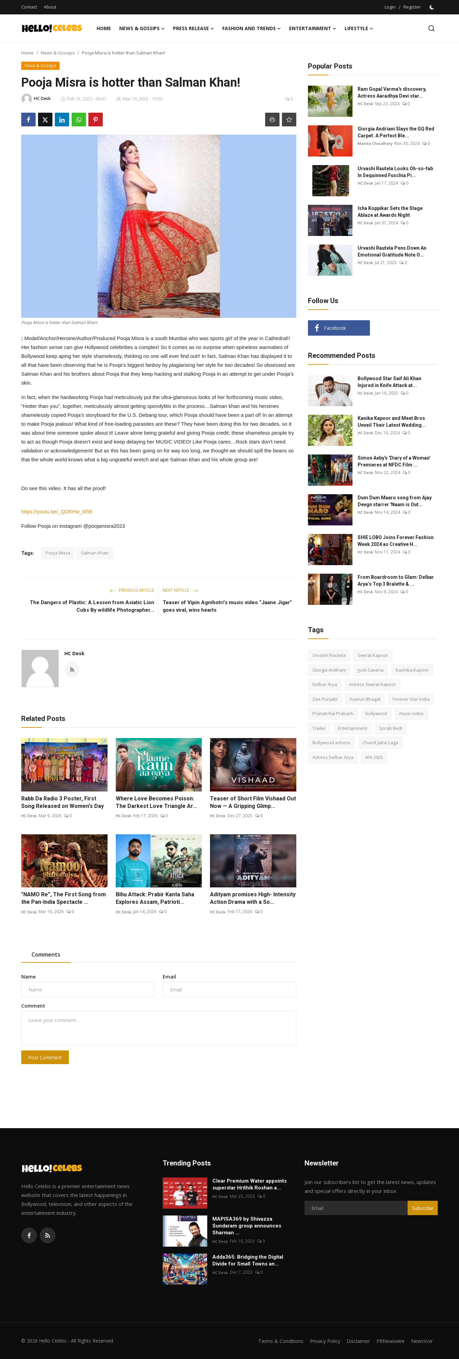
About (50, 7)
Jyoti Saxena (371, 670)
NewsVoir (421, 1340)
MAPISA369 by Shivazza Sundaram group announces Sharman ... (246, 1226)
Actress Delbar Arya (332, 757)
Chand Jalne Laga (380, 742)
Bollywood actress (331, 742)
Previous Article (132, 590)
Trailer (319, 728)
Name (28, 976)
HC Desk (74, 653)
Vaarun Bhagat (365, 699)
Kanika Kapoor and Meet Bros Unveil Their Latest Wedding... (392, 421)
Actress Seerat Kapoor (372, 684)
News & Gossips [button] (142, 28)
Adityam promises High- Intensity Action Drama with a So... (253, 898)
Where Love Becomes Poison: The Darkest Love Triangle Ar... (156, 802)
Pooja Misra (58, 553)
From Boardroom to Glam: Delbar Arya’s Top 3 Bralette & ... (396, 580)
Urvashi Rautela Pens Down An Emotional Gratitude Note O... (392, 251)
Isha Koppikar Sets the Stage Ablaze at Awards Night (390, 211)
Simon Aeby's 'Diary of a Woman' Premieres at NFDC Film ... (394, 461)
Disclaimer (354, 1340)
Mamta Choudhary (375, 143)
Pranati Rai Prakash (332, 713)
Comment (33, 1005)
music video (411, 713)
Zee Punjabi (324, 699)
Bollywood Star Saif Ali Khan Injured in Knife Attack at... (389, 382)
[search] (431, 28)
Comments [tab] (46, 954)
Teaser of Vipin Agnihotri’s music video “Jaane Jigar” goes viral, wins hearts (227, 606)
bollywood (376, 713)
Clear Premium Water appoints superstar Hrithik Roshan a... (249, 1184)
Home (104, 28)
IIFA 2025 (374, 757)
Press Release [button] (193, 28)
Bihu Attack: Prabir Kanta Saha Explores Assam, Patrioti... (155, 898)
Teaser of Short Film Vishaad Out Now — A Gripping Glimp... (253, 802)
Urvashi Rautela (329, 655)
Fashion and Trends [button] (251, 28)
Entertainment (352, 728)
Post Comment (45, 1057)
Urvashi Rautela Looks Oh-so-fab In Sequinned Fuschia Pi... (395, 172)
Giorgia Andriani (329, 670)
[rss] (47, 1235)
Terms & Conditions (272, 1340)
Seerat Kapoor (373, 655)
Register (412, 7)
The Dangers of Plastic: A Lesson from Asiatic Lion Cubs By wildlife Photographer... (92, 606)
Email (169, 976)
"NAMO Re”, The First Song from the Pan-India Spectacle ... (63, 898)
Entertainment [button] (312, 28)
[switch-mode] (432, 7)
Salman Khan (95, 553)
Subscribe (422, 1208)
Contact (29, 7)
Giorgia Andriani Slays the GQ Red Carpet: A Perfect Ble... (396, 132)
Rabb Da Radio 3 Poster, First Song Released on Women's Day (62, 802)
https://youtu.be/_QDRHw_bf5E (57, 511)
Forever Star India (411, 699)
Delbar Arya (324, 684)
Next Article (180, 590)
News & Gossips (58, 53)
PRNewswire (387, 1340)
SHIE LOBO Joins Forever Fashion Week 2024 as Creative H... (396, 541)
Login (390, 7)
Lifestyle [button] (359, 28)
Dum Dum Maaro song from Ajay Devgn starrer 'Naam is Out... (395, 501)
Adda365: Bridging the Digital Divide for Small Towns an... (247, 1260)
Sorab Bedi (390, 728)
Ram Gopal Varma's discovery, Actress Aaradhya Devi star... (392, 92)
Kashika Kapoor (412, 670)
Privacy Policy (319, 1340)
